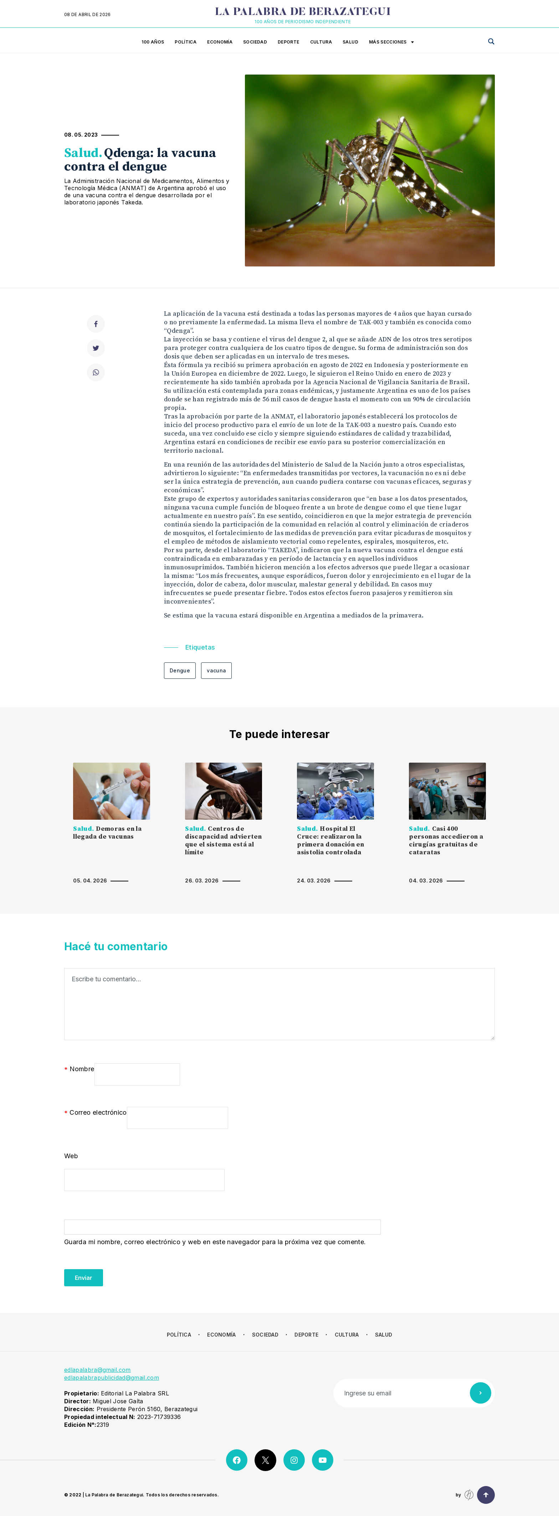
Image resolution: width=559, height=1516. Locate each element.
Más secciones (391, 42)
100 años (153, 42)
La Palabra (303, 12)
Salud (350, 42)
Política (185, 42)
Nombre (79, 1069)
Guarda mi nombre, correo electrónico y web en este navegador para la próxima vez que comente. (215, 1242)
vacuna (216, 670)
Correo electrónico (95, 1113)
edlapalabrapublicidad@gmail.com (111, 1377)
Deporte (288, 42)
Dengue (180, 670)
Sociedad (255, 42)
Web (71, 1156)
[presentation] (118, 1272)
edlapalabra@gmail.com (97, 1369)
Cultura (321, 42)
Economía (219, 42)
